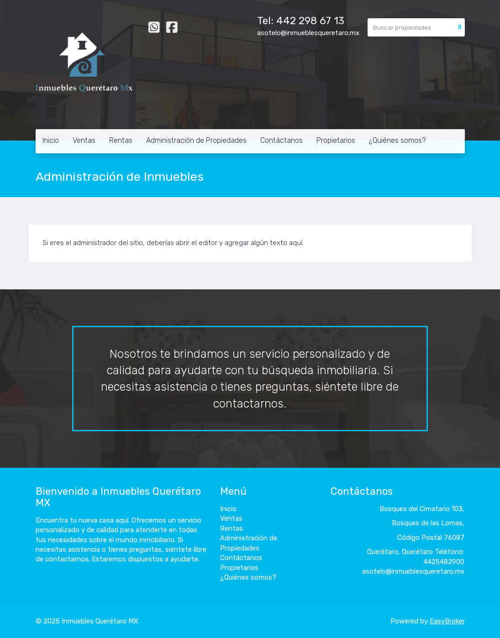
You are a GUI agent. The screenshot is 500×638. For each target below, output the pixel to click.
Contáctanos (281, 140)
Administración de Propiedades (196, 140)
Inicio (50, 140)
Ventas (84, 140)
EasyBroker (447, 621)
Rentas (120, 140)
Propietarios (335, 140)
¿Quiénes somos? (397, 140)
